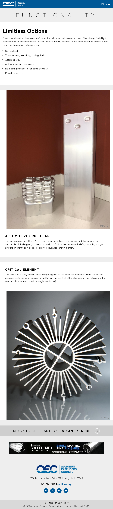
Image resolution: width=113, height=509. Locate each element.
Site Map (49, 502)
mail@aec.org (64, 484)
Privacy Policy (61, 502)
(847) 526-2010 (47, 484)
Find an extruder (75, 431)
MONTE (85, 506)
